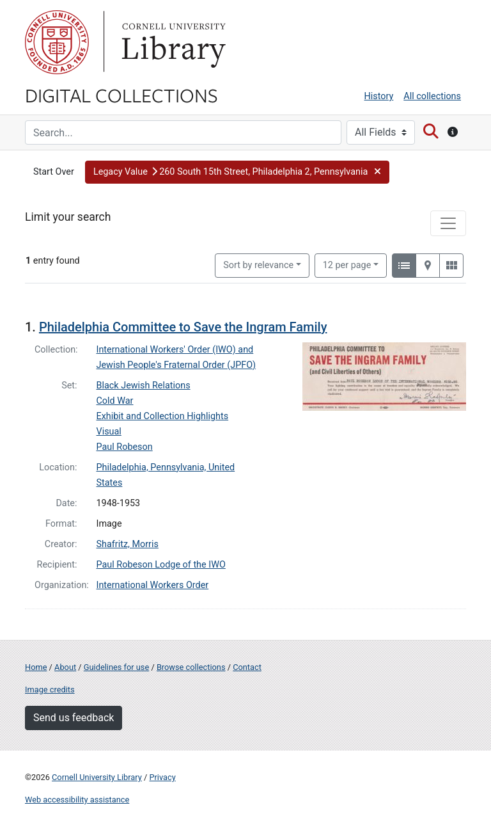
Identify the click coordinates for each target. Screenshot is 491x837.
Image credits (50, 689)
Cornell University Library (97, 777)
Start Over (53, 171)
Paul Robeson (125, 447)
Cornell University (57, 42)
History (379, 96)
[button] (237, 172)
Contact (247, 667)
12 (347, 264)
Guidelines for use (116, 667)
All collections (432, 96)
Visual (109, 431)
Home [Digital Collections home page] (36, 667)
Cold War (115, 400)
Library (172, 42)
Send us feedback (73, 718)
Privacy (162, 777)
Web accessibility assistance (77, 799)
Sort (258, 265)
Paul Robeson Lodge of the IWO (161, 564)
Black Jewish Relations (144, 385)
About (65, 667)
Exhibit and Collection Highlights (163, 416)
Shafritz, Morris (128, 544)
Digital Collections (121, 94)
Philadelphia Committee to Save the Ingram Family (183, 327)
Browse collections (191, 667)
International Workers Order (153, 585)
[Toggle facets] (448, 223)
